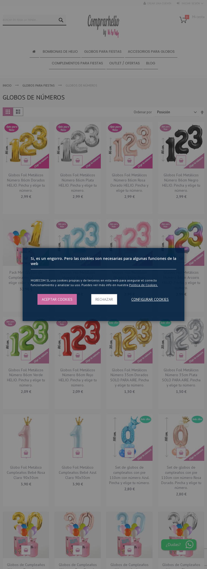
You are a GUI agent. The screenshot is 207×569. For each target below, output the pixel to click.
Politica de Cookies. (143, 285)
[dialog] (103, 284)
